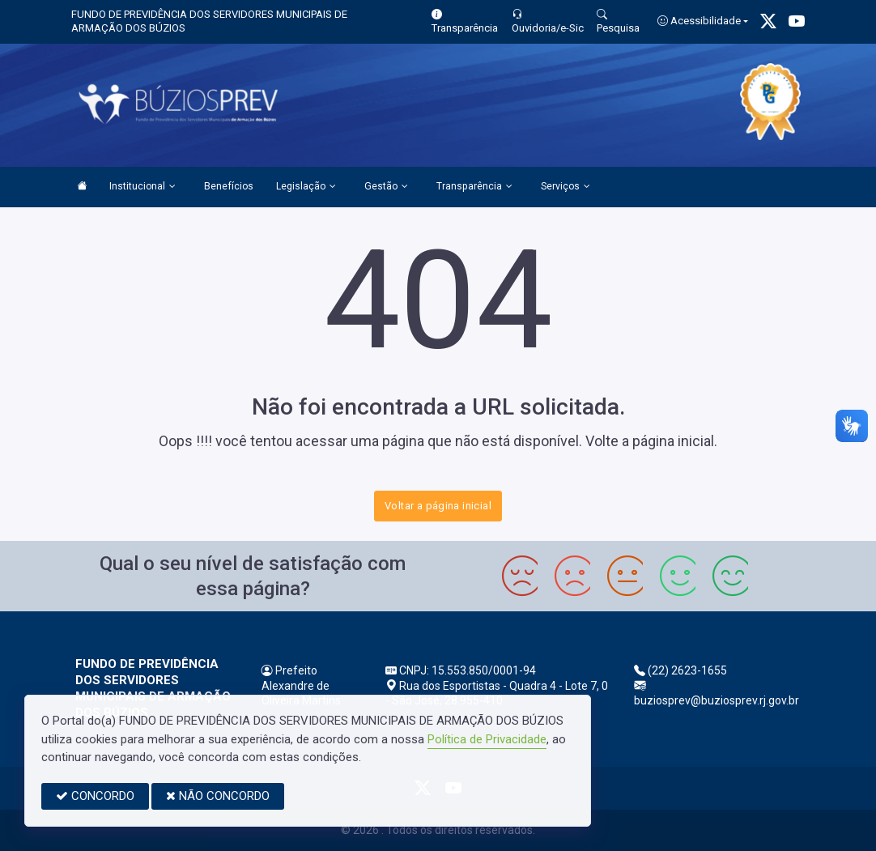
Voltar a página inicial (438, 506)
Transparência (474, 187)
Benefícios (228, 186)
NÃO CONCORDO (218, 796)
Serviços (565, 187)
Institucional (142, 187)
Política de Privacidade (486, 739)
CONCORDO (95, 796)
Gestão (386, 187)
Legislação (306, 187)
